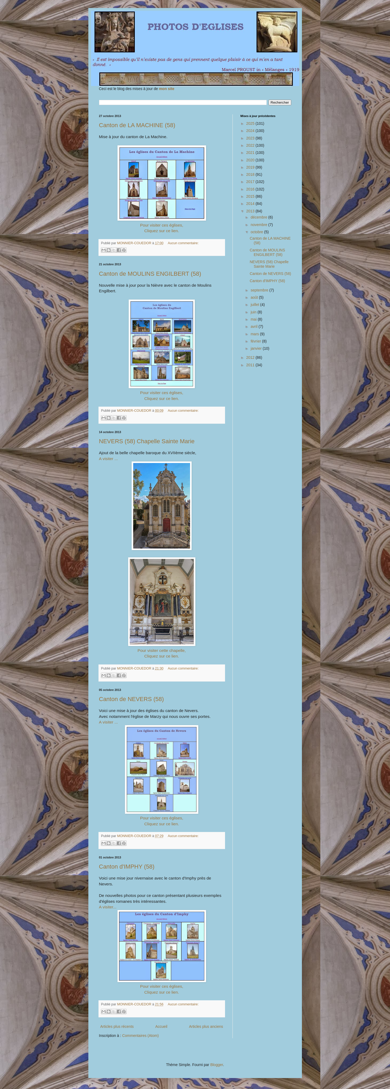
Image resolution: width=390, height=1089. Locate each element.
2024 (250, 131)
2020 (250, 160)
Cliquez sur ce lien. (161, 230)
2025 (250, 123)
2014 (250, 203)
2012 (250, 357)
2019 (250, 167)
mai (254, 319)
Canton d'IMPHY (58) (127, 866)
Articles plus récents (117, 1026)
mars (255, 334)
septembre (260, 290)
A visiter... (108, 907)
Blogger (216, 1065)
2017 (250, 182)
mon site (166, 89)
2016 (250, 189)
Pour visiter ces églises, (161, 225)
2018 (250, 174)
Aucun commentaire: (183, 243)
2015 (250, 196)
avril (255, 326)
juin (254, 312)
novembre (259, 225)
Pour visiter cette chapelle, (161, 650)
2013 (250, 211)
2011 (250, 365)
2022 (250, 145)
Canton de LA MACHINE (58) (137, 125)
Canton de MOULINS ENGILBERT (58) (150, 273)
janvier (257, 348)
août (255, 297)
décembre (259, 217)
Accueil (161, 1026)
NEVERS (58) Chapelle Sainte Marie (147, 441)
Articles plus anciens (206, 1026)
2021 (250, 152)
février (256, 341)
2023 (250, 138)
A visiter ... (108, 458)
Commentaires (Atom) (140, 1035)
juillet (255, 304)
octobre (257, 232)
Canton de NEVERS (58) (131, 699)
